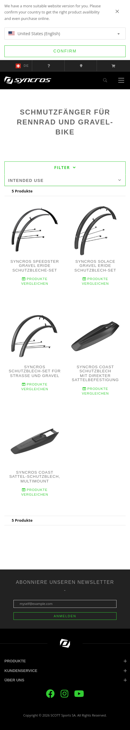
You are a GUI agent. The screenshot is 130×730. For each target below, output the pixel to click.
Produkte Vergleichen (34, 281)
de (22, 66)
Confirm (64, 51)
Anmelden (65, 616)
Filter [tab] (65, 167)
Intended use (64, 180)
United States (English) (64, 33)
